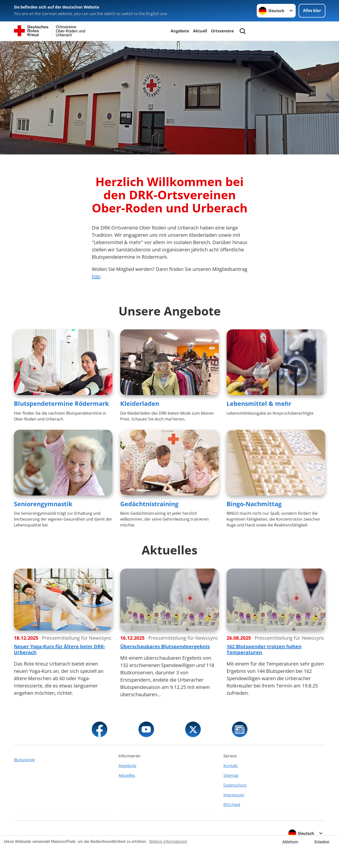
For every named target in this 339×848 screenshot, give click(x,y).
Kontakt (230, 765)
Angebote (180, 31)
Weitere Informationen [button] (168, 841)
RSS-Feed (231, 804)
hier (96, 276)
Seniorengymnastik (43, 504)
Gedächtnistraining (149, 504)
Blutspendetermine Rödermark (61, 403)
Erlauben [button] (322, 842)
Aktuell (200, 31)
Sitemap (230, 775)
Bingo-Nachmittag (254, 504)
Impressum (233, 795)
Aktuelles (127, 775)
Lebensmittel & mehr (259, 403)
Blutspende (24, 759)
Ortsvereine (222, 31)
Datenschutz (235, 785)
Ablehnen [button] (290, 842)
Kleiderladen (139, 403)
